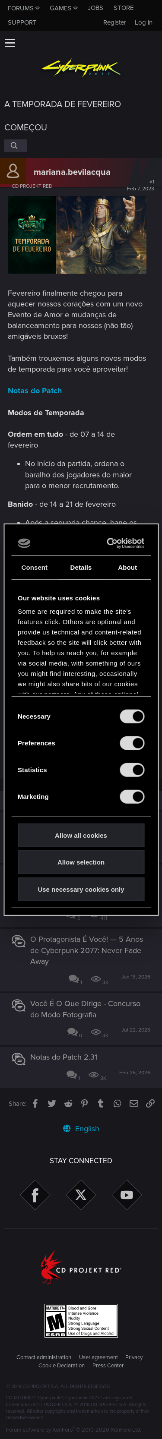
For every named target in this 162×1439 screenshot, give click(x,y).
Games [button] (61, 8)
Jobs (95, 8)
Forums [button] (21, 8)
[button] (10, 42)
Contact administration (43, 1357)
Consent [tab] (34, 567)
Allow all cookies (81, 835)
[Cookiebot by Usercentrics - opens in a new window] (110, 543)
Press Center (108, 1365)
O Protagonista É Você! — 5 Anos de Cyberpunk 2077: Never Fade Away (86, 950)
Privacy (134, 1357)
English (81, 1128)
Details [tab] (81, 567)
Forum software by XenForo (73, 1429)
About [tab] (127, 567)
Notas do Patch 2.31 (63, 1057)
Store (124, 8)
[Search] (15, 145)
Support (22, 22)
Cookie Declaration (61, 1365)
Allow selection (81, 862)
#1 (140, 185)
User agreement (98, 1357)
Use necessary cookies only (81, 889)
